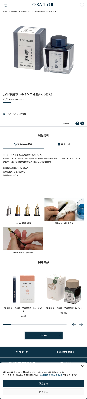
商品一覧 (44, 335)
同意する (43, 383)
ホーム (5, 11)
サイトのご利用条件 (65, 352)
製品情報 (14, 11)
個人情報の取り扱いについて (50, 375)
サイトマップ (21, 352)
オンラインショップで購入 (17, 114)
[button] (82, 366)
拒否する (43, 392)
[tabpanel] (43, 50)
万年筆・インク (26, 11)
